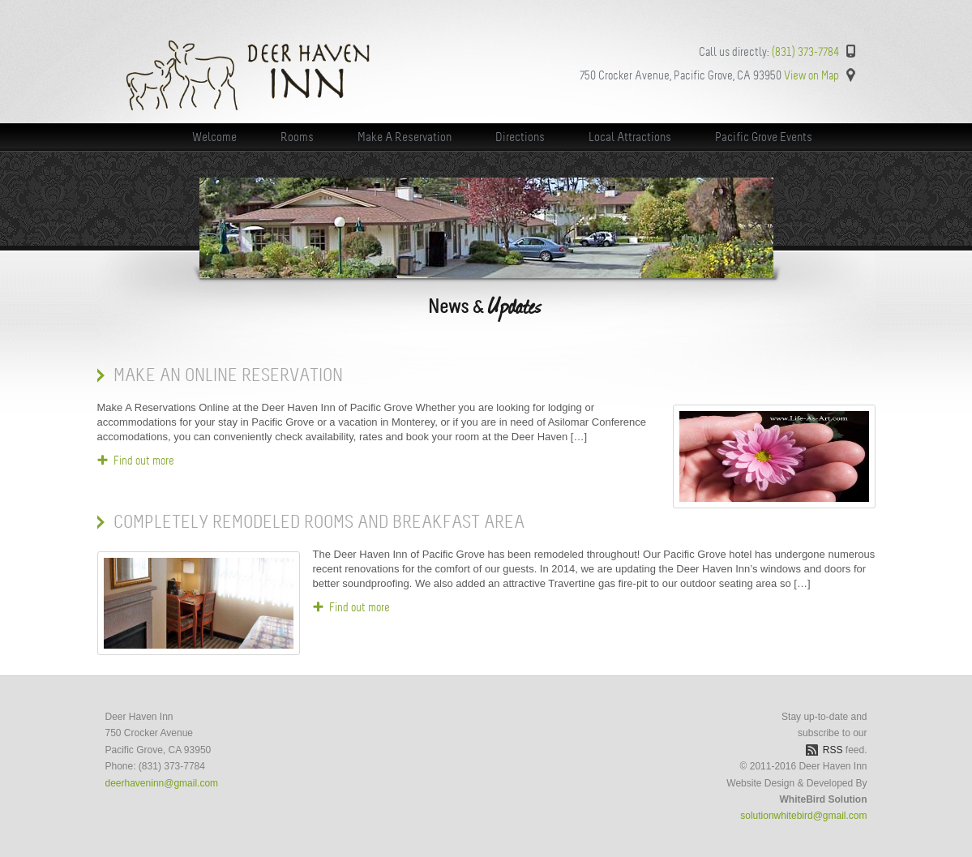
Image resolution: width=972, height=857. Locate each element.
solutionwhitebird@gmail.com (803, 815)
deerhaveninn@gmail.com (162, 783)
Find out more (143, 460)
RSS (833, 750)
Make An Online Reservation (228, 375)
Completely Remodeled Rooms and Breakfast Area (319, 522)
